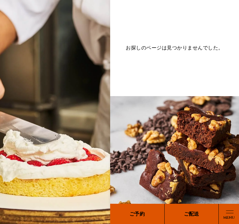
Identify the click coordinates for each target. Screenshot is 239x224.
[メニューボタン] (229, 214)
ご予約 (137, 214)
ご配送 (191, 214)
